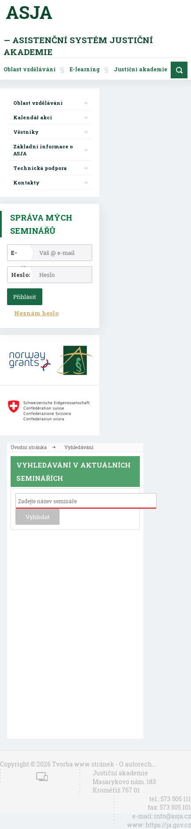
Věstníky (25, 132)
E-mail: (19, 255)
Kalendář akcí (32, 117)
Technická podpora (40, 168)
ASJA (29, 12)
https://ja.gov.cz (168, 825)
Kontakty (26, 182)
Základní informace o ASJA (43, 150)
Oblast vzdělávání (30, 69)
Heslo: (20, 275)
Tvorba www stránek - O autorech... (104, 764)
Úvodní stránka (29, 447)
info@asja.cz (172, 816)
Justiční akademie (140, 69)
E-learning (85, 69)
